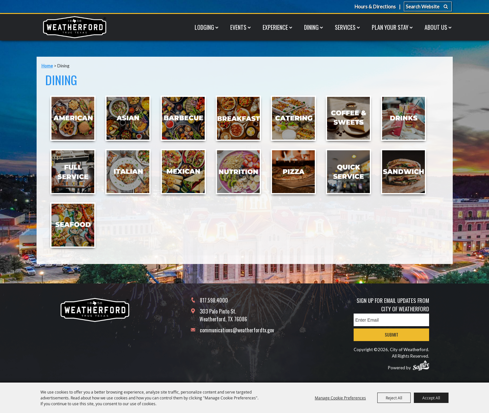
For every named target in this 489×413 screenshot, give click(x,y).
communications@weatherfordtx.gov (237, 330)
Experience (275, 27)
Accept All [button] (431, 397)
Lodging (204, 27)
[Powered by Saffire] (421, 365)
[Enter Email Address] (391, 320)
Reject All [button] (394, 397)
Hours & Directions (375, 6)
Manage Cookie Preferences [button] (340, 397)
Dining (311, 27)
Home (47, 65)
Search (445, 6)
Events (238, 27)
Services (345, 27)
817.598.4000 (214, 300)
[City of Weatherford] (74, 27)
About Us (436, 27)
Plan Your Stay (390, 27)
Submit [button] (391, 334)
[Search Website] (427, 6)
